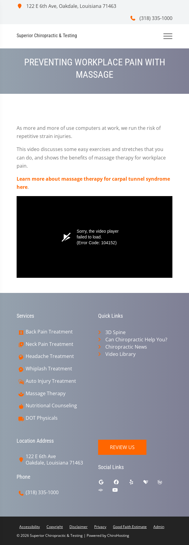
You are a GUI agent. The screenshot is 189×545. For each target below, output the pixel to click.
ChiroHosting (118, 535)
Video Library (120, 354)
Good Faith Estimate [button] (130, 526)
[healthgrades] (150, 484)
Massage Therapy (46, 393)
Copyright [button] (54, 526)
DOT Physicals (42, 418)
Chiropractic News (126, 346)
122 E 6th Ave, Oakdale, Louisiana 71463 (66, 6)
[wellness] (164, 484)
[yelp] (135, 484)
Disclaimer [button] (78, 526)
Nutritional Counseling (51, 405)
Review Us (122, 447)
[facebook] (120, 484)
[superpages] (105, 491)
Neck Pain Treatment (49, 344)
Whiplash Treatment (49, 369)
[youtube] (119, 491)
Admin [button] (158, 526)
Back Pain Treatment (49, 332)
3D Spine (115, 332)
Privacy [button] (100, 526)
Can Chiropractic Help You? (136, 339)
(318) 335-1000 (151, 18)
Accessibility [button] (29, 526)
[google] (105, 484)
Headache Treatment (50, 356)
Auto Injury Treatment (51, 381)
